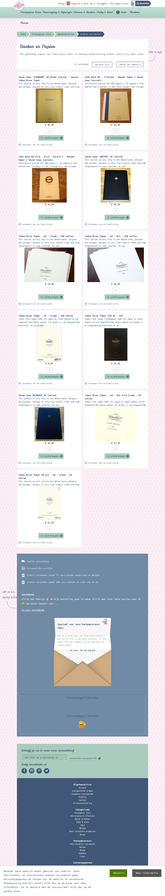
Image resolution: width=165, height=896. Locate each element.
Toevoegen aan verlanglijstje (37, 145)
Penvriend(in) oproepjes (82, 844)
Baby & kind (105, 12)
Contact (82, 800)
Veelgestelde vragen (82, 791)
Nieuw (24, 23)
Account (82, 788)
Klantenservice (82, 784)
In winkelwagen (49, 138)
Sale (124, 12)
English (82, 797)
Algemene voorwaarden (82, 794)
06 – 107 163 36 (82, 872)
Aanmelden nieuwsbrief (83, 758)
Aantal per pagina (130, 64)
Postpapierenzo (82, 841)
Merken (134, 12)
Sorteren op (102, 65)
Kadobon (82, 853)
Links (82, 856)
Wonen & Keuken (84, 12)
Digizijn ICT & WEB (135, 892)
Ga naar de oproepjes (82, 650)
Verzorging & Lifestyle (57, 12)
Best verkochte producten (82, 831)
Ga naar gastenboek (32, 610)
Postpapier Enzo (31, 12)
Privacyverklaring (82, 803)
